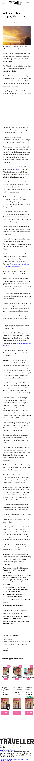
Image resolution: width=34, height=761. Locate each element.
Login (27, 3)
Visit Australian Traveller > (8, 750)
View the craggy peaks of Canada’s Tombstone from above (16, 617)
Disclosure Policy (23, 759)
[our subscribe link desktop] (17, 672)
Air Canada (7, 594)
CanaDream (7, 570)
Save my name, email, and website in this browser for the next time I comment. (17, 643)
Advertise (9, 759)
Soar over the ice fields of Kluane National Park (16, 622)
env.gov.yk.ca (17, 187)
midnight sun (17, 169)
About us (3, 759)
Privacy (15, 759)
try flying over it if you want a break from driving (16, 265)
